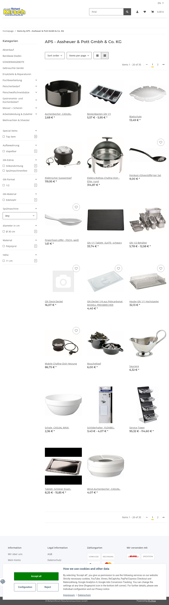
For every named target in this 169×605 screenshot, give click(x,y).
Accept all (36, 576)
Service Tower (137, 427)
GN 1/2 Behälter (138, 242)
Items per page (77, 55)
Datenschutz (54, 560)
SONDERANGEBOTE (13, 61)
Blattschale (135, 116)
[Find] (106, 11)
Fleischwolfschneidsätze (16, 92)
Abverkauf (8, 49)
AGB (50, 554)
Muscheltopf (94, 363)
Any (7, 215)
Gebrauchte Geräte (13, 68)
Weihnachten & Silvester (16, 120)
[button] (137, 11)
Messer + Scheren (12, 108)
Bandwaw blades (12, 55)
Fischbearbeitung (12, 80)
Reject (48, 587)
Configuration (25, 587)
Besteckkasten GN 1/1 (99, 113)
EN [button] (159, 3)
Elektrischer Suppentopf (58, 177)
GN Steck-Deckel (54, 301)
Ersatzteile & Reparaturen (17, 74)
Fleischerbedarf (11, 86)
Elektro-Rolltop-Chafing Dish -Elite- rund (103, 179)
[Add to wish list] (160, 142)
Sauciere (134, 366)
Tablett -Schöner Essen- (58, 489)
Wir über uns (15, 554)
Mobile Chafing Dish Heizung (61, 363)
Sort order (53, 55)
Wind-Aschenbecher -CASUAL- (103, 489)
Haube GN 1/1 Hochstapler (144, 301)
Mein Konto (14, 560)
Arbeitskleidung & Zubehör (18, 114)
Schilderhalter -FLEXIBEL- (101, 427)
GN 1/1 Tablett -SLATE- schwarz (104, 242)
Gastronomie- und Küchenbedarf (13, 100)
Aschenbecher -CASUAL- (58, 113)
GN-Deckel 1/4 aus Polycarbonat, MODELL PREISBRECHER (105, 303)
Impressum (69, 595)
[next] (163, 64)
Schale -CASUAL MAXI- (57, 427)
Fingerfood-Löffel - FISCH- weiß (62, 240)
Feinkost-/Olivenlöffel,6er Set (145, 175)
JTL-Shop (152, 600)
